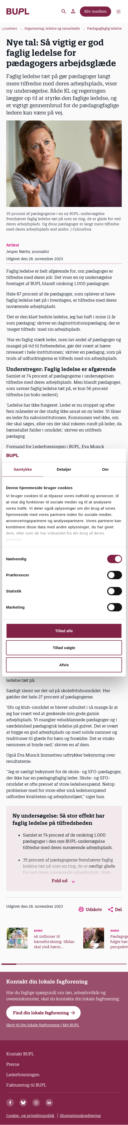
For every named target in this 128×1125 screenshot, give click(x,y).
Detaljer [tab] (64, 469)
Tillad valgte (64, 647)
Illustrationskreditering (80, 1115)
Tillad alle (64, 631)
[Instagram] (36, 1103)
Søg (64, 11)
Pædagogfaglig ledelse (104, 28)
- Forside (17, 11)
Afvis (64, 665)
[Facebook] (10, 1103)
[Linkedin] (49, 1103)
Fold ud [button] (64, 880)
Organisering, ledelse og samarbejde (52, 28)
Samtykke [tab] (23, 469)
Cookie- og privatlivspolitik (30, 1115)
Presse (12, 1064)
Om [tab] (105, 469)
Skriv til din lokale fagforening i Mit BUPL (42, 1025)
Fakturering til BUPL (26, 1085)
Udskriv (90, 909)
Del (115, 909)
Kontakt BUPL (20, 1053)
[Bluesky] (23, 1103)
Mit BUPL (73, 11)
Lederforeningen (22, 1074)
